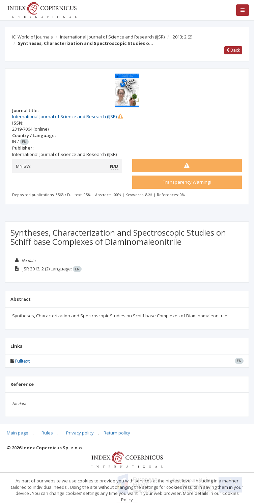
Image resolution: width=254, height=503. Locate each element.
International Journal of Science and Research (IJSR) (112, 37)
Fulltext (22, 361)
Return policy (117, 433)
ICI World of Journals (32, 37)
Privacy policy (80, 433)
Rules (47, 433)
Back (233, 50)
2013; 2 (182, 37)
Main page (17, 433)
